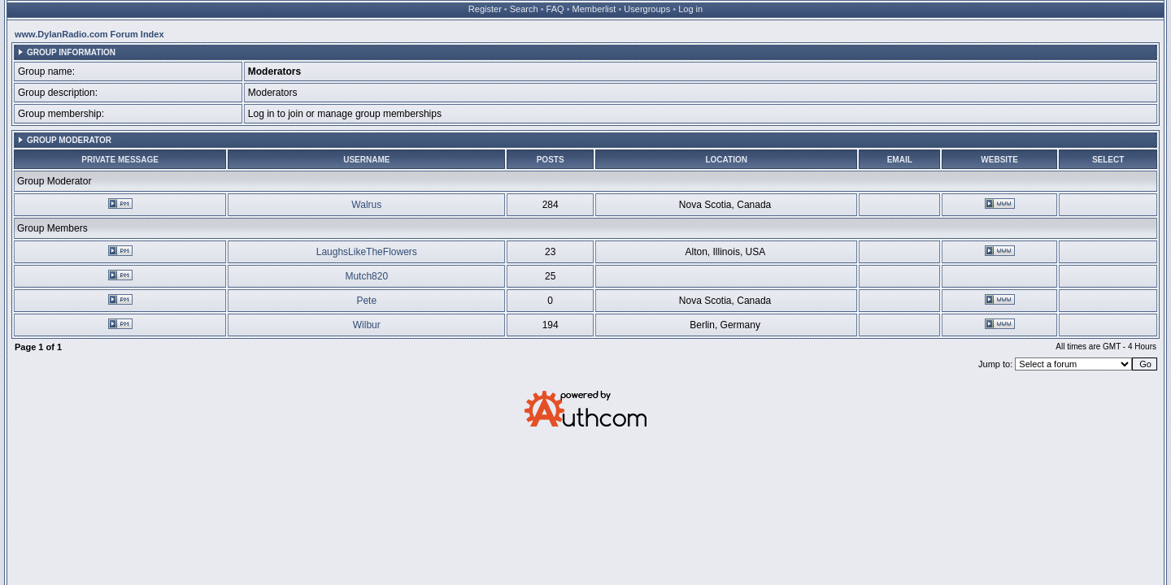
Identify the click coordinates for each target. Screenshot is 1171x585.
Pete (366, 300)
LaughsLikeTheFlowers (366, 252)
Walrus (366, 204)
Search (524, 9)
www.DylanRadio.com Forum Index (89, 34)
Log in (690, 9)
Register (485, 9)
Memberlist (594, 9)
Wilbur (367, 325)
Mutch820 (366, 276)
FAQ (555, 9)
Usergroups (647, 9)
